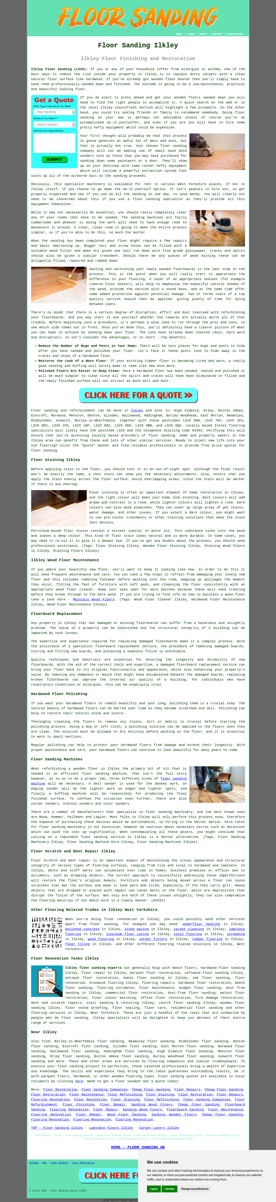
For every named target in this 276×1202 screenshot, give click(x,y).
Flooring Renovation (50, 1099)
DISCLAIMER (235, 34)
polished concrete (82, 929)
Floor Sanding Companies (105, 1089)
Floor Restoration (60, 1089)
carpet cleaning (189, 929)
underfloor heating (201, 924)
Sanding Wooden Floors (173, 1114)
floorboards (167, 641)
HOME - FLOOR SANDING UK (138, 1147)
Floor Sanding (59, 1163)
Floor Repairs (187, 1089)
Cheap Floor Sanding (151, 1089)
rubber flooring (207, 939)
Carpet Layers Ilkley (159, 1128)
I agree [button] (154, 1188)
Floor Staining (160, 1094)
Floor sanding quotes (178, 1076)
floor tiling (77, 944)
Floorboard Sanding (185, 1109)
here (79, 1081)
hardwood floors (82, 708)
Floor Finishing (78, 1104)
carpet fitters (153, 939)
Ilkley (137, 410)
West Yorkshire (104, 1013)
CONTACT (217, 34)
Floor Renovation (90, 1099)
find (46, 1041)
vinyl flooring (188, 934)
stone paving (136, 929)
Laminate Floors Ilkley (111, 1128)
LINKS (191, 34)
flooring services (48, 1013)
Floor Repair (112, 1104)
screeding (236, 934)
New (45, 1163)
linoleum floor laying (127, 934)
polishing (40, 727)
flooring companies (166, 1061)
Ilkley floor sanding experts (93, 968)
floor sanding (173, 146)
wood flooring (101, 939)
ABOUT (203, 34)
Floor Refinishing (125, 1094)
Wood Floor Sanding (126, 1114)
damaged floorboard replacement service (198, 665)
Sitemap (34, 1163)
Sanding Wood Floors (152, 1104)
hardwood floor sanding (223, 968)
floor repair (93, 973)
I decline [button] (169, 1188)
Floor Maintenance (86, 1094)
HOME (179, 34)
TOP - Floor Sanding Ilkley (57, 1128)
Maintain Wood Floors (94, 599)
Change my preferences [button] (195, 1188)
